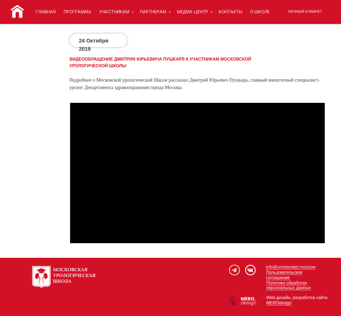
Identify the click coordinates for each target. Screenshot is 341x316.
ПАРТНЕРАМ (153, 12)
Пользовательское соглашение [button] (284, 275)
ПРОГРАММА (77, 12)
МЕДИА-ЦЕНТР (193, 12)
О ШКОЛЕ (260, 12)
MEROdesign (279, 303)
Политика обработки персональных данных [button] (288, 285)
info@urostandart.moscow (291, 267)
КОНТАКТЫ (230, 12)
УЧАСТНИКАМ (114, 12)
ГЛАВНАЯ (46, 12)
